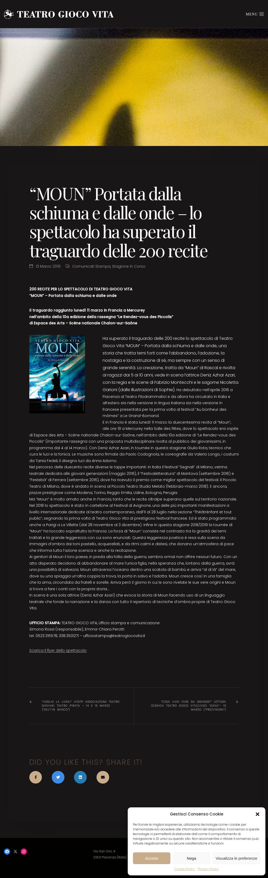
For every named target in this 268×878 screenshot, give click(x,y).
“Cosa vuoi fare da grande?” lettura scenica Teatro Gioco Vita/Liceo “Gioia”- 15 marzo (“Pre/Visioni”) (188, 706)
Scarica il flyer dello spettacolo (58, 650)
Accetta (151, 858)
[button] (257, 814)
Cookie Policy (184, 869)
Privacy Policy (208, 869)
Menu (255, 14)
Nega (191, 858)
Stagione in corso (129, 266)
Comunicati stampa (91, 266)
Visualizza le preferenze (236, 858)
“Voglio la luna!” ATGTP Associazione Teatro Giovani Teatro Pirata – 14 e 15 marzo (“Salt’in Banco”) (81, 706)
